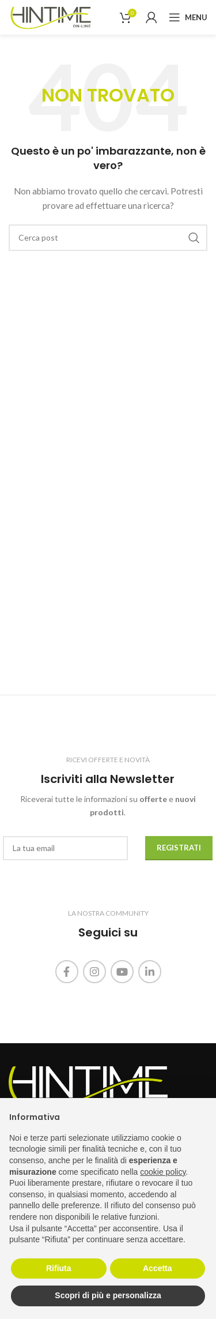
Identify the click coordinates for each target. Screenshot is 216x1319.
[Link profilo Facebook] (66, 971)
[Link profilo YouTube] (122, 971)
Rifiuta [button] (58, 1268)
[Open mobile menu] (188, 17)
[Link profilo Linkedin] (149, 971)
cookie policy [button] (162, 1171)
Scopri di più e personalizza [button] (108, 1295)
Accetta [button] (157, 1268)
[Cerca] (108, 237)
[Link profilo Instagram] (94, 971)
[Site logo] (51, 16)
